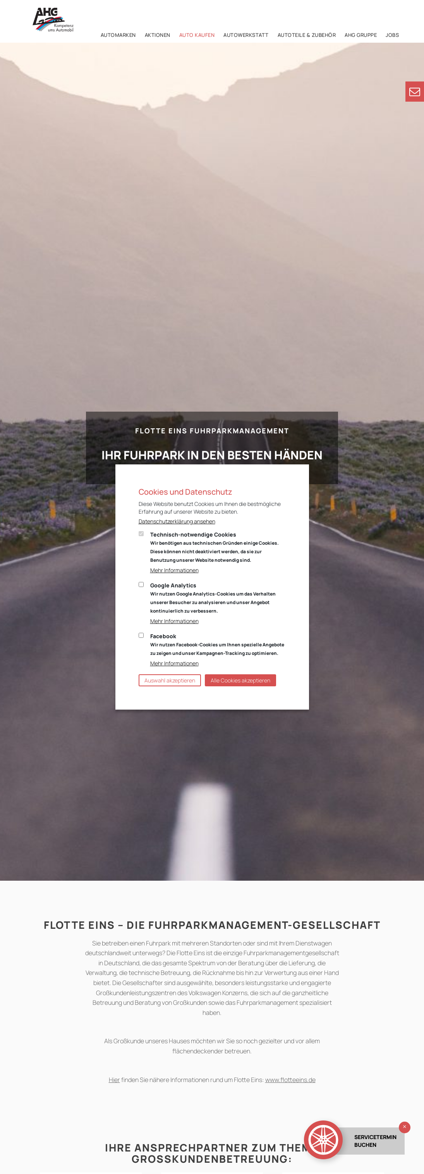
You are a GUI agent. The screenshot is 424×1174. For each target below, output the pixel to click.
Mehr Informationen (174, 570)
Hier (114, 1079)
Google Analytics (213, 598)
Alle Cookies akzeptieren (240, 680)
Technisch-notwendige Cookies (214, 547)
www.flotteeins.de (290, 1079)
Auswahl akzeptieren (169, 680)
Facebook (217, 644)
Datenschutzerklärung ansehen (177, 521)
